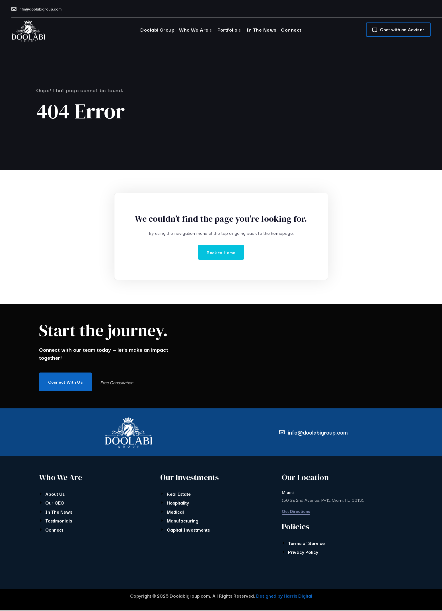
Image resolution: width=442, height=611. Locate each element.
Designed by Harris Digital (284, 596)
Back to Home (221, 252)
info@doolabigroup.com (39, 9)
